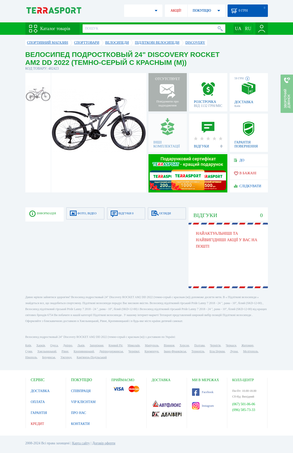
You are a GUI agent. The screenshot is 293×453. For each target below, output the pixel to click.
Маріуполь (152, 345)
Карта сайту (81, 443)
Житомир (247, 345)
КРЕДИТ (37, 424)
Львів (80, 345)
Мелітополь (250, 351)
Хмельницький (46, 351)
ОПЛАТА (38, 402)
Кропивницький (84, 351)
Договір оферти (103, 443)
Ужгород (65, 357)
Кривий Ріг (116, 345)
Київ (28, 345)
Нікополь (31, 357)
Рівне (65, 351)
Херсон (184, 345)
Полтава (199, 345)
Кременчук (152, 351)
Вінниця (169, 345)
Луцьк (234, 351)
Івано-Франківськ (175, 351)
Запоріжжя (96, 345)
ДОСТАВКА (40, 391)
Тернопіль (198, 351)
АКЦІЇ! (176, 10)
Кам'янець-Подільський (92, 357)
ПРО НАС (78, 413)
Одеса (54, 345)
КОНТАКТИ (80, 424)
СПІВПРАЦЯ (81, 391)
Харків (40, 345)
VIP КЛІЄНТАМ (83, 402)
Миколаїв (134, 345)
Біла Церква (217, 351)
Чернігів (215, 345)
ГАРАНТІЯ (39, 413)
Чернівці (133, 351)
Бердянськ (48, 357)
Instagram (203, 405)
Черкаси (231, 345)
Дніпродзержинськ (111, 351)
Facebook (203, 392)
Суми (28, 351)
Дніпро (67, 345)
